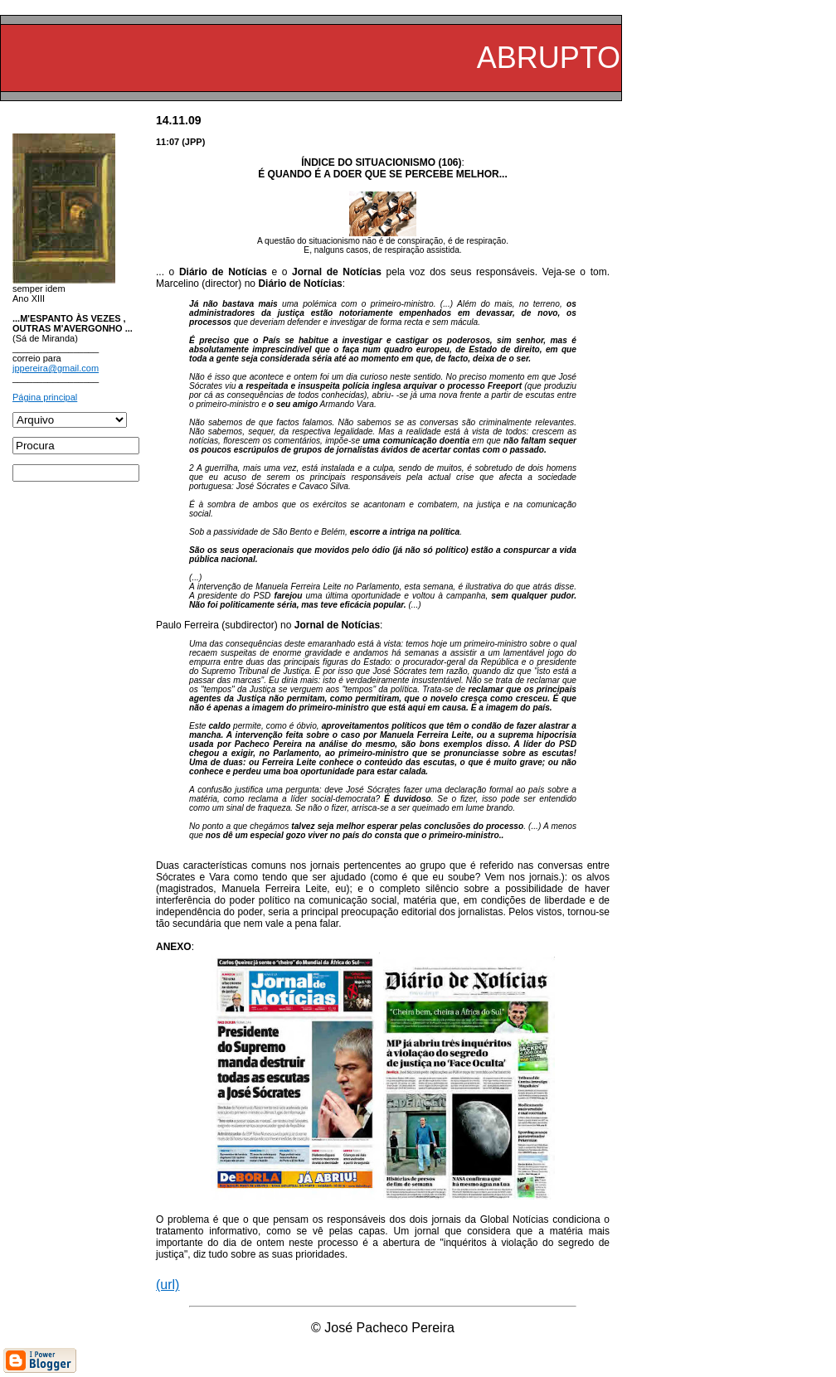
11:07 (167, 142)
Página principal (44, 397)
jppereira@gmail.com (55, 368)
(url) (167, 1285)
